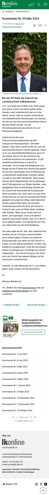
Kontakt (16, 469)
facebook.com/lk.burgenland (15, 291)
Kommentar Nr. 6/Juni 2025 (15, 360)
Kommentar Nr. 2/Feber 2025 (15, 391)
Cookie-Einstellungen (25, 472)
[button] (45, 4)
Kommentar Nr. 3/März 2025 (15, 379)
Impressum (6, 469)
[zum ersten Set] (13, 417)
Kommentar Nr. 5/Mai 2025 (14, 366)
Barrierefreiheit (8, 472)
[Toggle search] (39, 4)
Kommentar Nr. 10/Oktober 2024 (17, 410)
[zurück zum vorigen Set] (17, 417)
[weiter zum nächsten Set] (31, 417)
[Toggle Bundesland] (31, 4)
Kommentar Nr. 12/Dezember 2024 (18, 398)
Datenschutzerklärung (30, 469)
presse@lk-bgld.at (15, 464)
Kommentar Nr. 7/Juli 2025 (14, 354)
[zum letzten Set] (35, 417)
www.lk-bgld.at (29, 287)
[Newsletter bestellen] (9, 484)
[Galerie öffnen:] (24, 62)
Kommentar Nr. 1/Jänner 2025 (16, 385)
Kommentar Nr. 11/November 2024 (18, 404)
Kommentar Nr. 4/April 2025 (15, 373)
